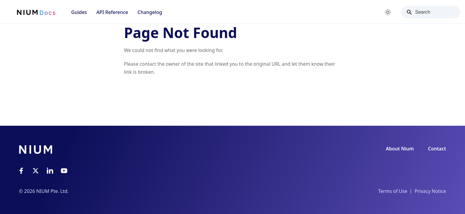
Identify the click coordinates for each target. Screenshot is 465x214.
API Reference (112, 12)
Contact (437, 148)
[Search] (430, 12)
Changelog (150, 12)
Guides (79, 12)
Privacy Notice (430, 191)
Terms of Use (392, 191)
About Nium (400, 148)
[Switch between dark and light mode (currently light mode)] (388, 12)
